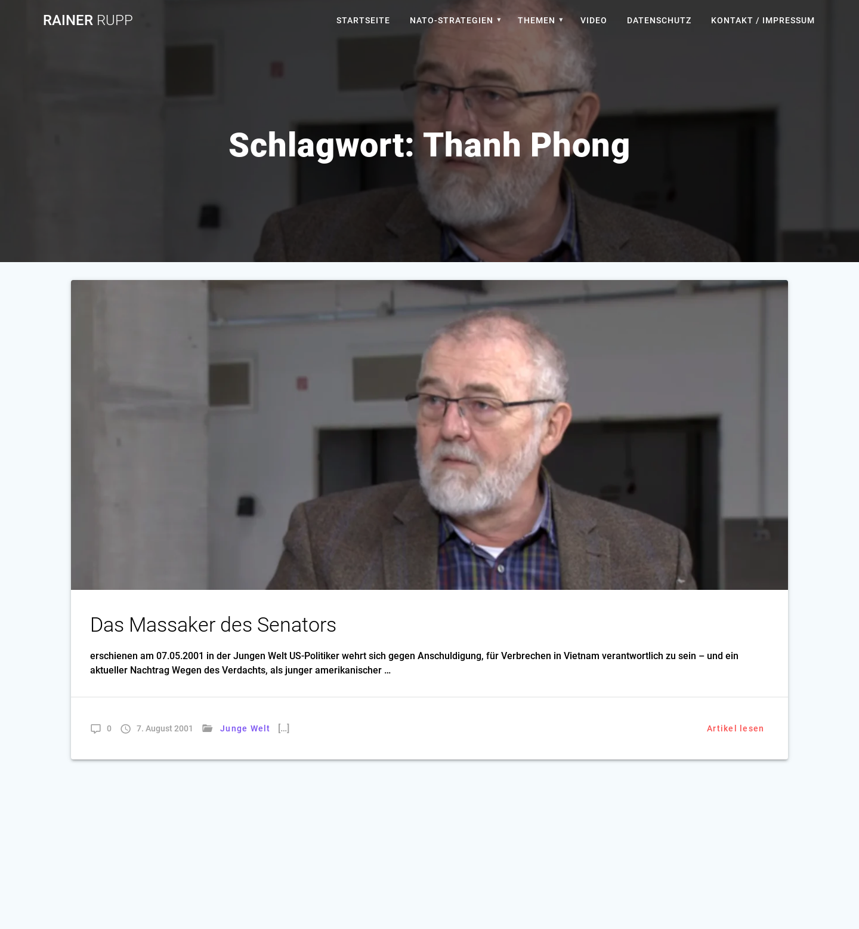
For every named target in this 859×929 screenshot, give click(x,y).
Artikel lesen (735, 728)
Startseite (363, 20)
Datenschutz (659, 20)
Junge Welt (245, 728)
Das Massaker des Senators (213, 624)
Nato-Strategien (451, 20)
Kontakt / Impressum (763, 20)
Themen (536, 20)
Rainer (88, 20)
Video (593, 20)
